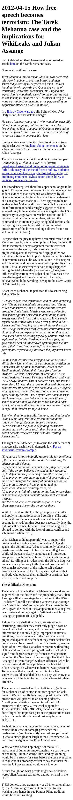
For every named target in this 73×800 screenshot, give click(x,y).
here (13, 63)
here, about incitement (44, 145)
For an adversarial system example (31, 448)
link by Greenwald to (20, 111)
